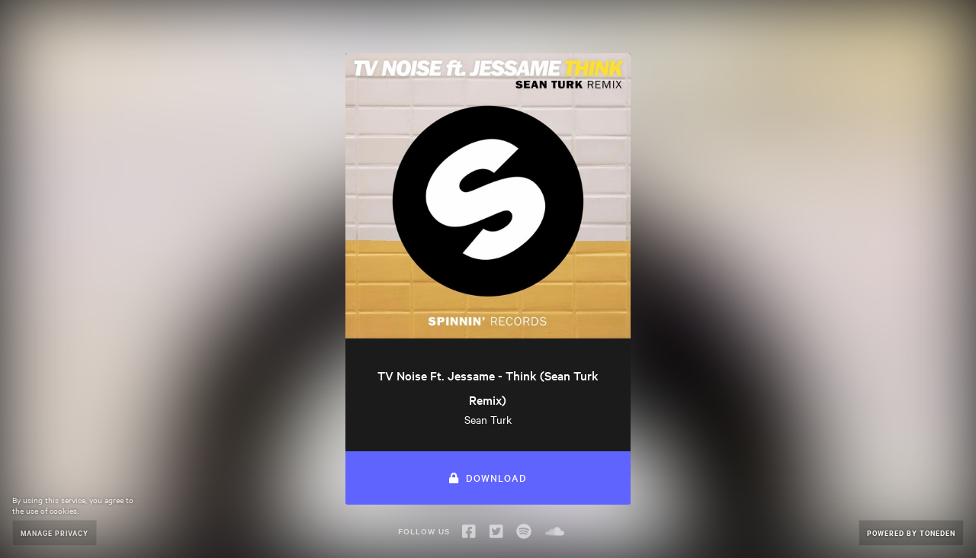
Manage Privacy (54, 532)
